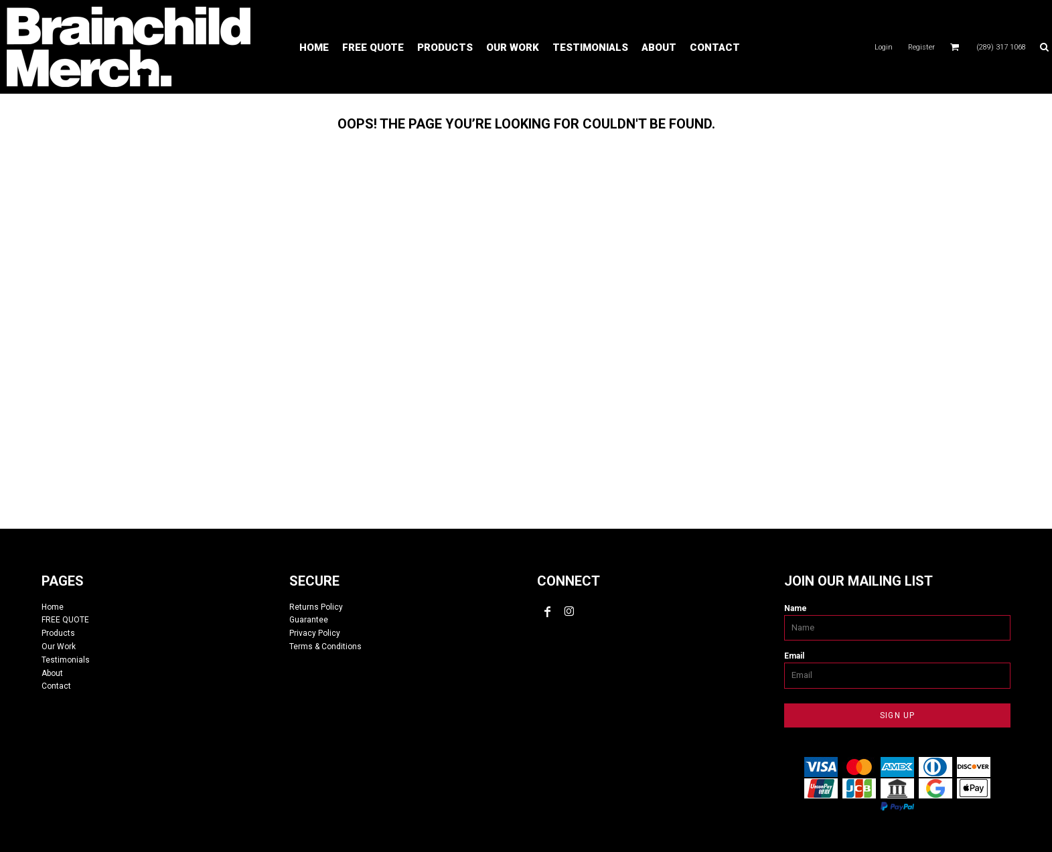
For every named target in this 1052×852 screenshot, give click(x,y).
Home (53, 607)
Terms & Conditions (325, 646)
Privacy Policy (314, 633)
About (52, 673)
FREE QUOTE (65, 619)
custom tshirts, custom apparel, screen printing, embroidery (526, 319)
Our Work (59, 646)
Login (884, 47)
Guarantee (308, 619)
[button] (955, 47)
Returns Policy (316, 607)
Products (58, 633)
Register (921, 47)
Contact (56, 686)
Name (795, 608)
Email (794, 656)
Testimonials (66, 660)
